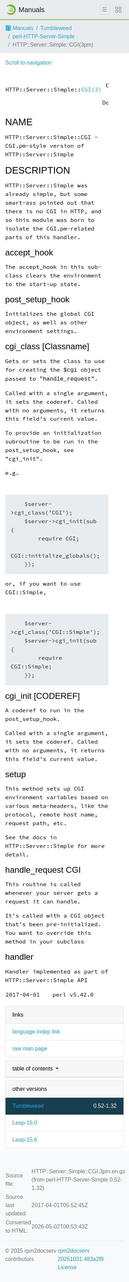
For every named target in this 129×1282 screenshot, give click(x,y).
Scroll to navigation (28, 63)
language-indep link (36, 1032)
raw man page (29, 1048)
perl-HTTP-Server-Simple (43, 36)
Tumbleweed (56, 28)
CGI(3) (91, 89)
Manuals (19, 28)
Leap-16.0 (24, 1123)
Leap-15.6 (24, 1140)
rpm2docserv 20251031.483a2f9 (81, 1255)
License (67, 1267)
